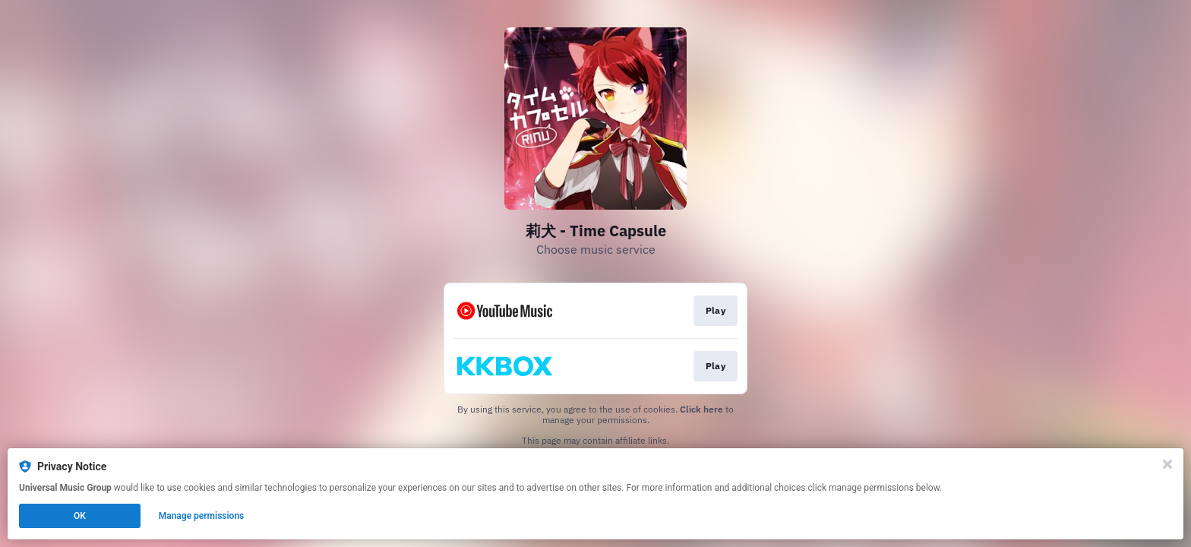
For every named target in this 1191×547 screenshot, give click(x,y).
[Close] (1167, 464)
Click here (701, 409)
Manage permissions (202, 516)
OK (80, 516)
